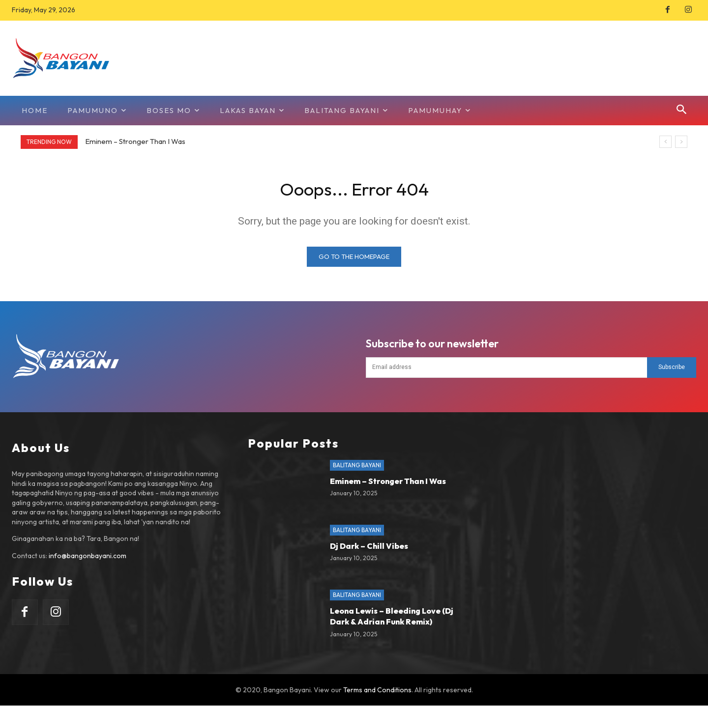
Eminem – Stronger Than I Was (135, 141)
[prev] (665, 142)
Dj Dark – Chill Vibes (369, 549)
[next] (681, 142)
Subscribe (671, 370)
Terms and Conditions (377, 692)
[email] (506, 370)
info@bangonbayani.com (87, 558)
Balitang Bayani (357, 468)
